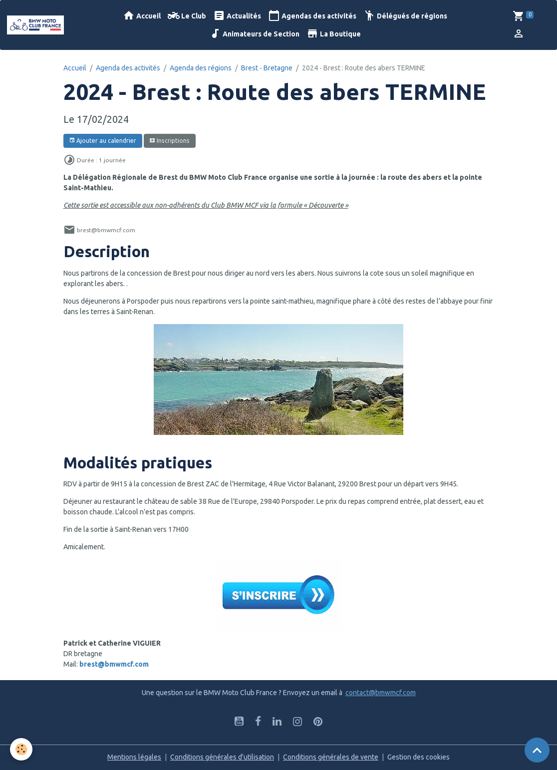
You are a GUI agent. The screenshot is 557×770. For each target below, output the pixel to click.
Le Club (187, 15)
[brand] (35, 24)
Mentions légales (134, 757)
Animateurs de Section (254, 33)
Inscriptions (169, 140)
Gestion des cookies (418, 757)
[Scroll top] (537, 750)
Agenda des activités (128, 68)
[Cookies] (21, 749)
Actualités (237, 15)
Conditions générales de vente (330, 757)
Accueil (142, 15)
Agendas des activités (312, 15)
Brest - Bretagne (266, 68)
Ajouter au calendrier (102, 140)
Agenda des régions (201, 68)
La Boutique (333, 33)
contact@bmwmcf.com (380, 693)
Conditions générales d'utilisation (222, 757)
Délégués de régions (405, 15)
